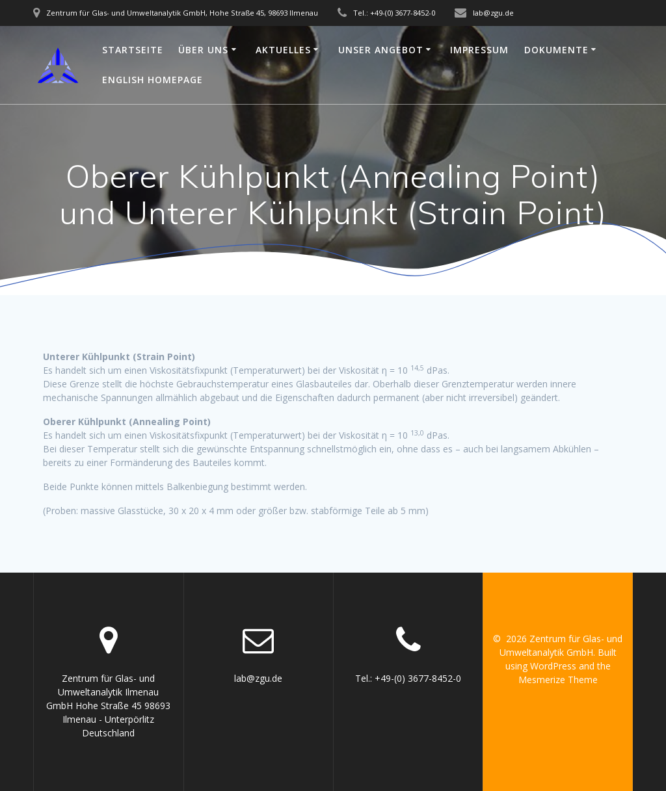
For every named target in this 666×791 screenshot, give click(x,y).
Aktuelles (283, 50)
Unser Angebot (380, 50)
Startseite (132, 50)
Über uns (203, 50)
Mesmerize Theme (558, 679)
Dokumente (556, 50)
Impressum (479, 50)
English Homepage (152, 79)
